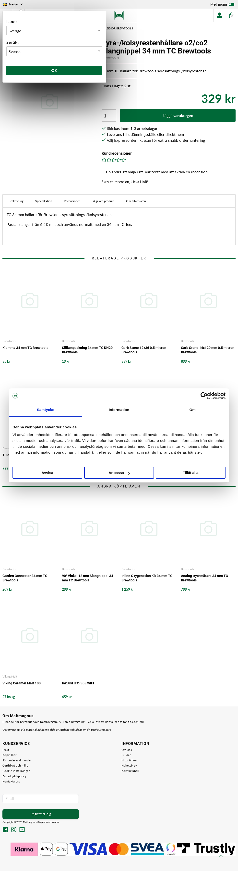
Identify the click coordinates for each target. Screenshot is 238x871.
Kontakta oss (11, 781)
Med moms (222, 5)
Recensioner (72, 201)
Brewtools (110, 58)
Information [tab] (119, 410)
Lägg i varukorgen (178, 115)
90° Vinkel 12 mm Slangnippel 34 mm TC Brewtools (87, 578)
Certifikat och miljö (15, 765)
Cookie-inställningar (16, 771)
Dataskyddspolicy (14, 776)
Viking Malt (9, 676)
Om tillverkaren (136, 201)
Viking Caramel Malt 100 (21, 683)
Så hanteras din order (16, 760)
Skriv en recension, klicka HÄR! (125, 182)
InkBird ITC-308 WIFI (78, 683)
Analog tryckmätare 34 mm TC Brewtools (204, 578)
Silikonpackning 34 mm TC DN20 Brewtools (87, 350)
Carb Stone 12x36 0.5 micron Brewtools (143, 350)
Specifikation (43, 201)
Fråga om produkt (103, 201)
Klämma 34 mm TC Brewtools (25, 348)
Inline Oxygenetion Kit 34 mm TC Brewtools (146, 578)
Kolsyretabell (130, 771)
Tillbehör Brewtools (117, 28)
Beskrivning (16, 201)
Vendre (56, 822)
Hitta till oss (129, 760)
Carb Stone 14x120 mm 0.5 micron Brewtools (207, 350)
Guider (126, 755)
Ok (54, 70)
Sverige (13, 4)
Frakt (5, 750)
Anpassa (119, 473)
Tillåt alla (191, 473)
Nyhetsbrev (129, 765)
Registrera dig (41, 814)
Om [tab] (192, 410)
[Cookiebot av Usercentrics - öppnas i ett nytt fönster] (204, 395)
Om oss (126, 750)
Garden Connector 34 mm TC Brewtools (24, 578)
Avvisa (47, 473)
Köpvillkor (9, 755)
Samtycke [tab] (45, 410)
